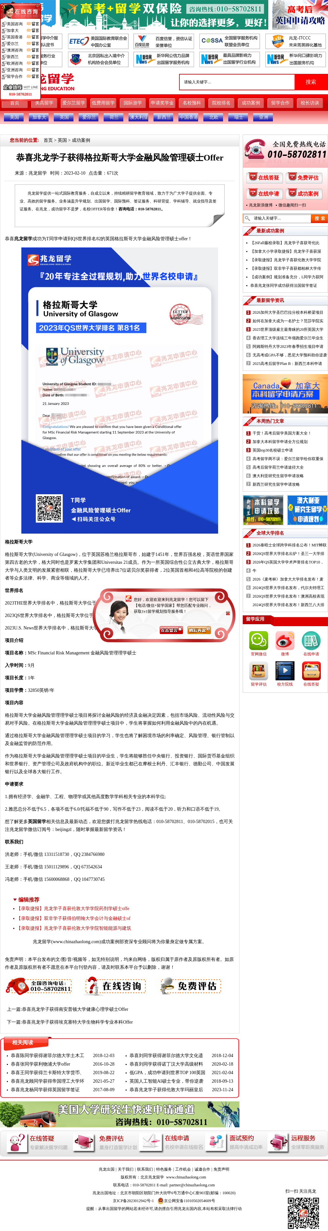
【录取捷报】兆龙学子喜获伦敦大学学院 (285, 260)
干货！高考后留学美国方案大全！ (282, 433)
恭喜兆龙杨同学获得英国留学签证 (45, 1089)
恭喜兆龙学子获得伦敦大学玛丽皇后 (166, 1089)
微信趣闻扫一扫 (292, 205)
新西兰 (164, 117)
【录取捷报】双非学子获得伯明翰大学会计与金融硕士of (73, 918)
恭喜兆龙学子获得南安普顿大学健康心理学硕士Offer (75, 1009)
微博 (285, 654)
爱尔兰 (89, 117)
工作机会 (183, 1169)
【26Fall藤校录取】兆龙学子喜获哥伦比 (284, 243)
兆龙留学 (38, 173)
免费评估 (307, 177)
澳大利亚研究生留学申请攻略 (278, 476)
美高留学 (44, 102)
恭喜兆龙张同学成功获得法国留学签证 (283, 285)
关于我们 (125, 1169)
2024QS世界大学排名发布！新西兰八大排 (288, 605)
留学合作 (280, 102)
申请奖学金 (162, 102)
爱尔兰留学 (73, 102)
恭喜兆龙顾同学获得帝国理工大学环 (47, 1081)
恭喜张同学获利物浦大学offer (40, 1064)
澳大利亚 (139, 117)
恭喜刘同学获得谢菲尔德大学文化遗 (166, 1055)
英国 (64, 117)
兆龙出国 (106, 1169)
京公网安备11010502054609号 (186, 1201)
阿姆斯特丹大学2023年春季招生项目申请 (288, 346)
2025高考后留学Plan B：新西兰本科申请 (287, 363)
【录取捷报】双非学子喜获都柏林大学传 (285, 268)
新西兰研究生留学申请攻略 (276, 484)
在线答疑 (268, 177)
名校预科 (192, 102)
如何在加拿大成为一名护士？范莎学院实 (288, 321)
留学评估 (259, 684)
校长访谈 (310, 102)
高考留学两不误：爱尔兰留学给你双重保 (288, 458)
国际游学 (133, 102)
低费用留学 (103, 102)
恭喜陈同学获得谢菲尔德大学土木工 (47, 1055)
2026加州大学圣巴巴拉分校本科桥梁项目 (288, 312)
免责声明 (221, 1169)
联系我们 (145, 1169)
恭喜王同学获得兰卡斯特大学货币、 (47, 1072)
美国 (14, 117)
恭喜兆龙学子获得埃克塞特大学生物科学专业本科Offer (77, 1022)
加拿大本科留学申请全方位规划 (280, 441)
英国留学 (37, 821)
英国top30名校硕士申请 (273, 450)
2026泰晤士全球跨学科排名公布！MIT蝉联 (290, 545)
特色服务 (164, 1169)
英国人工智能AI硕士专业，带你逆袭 (166, 1081)
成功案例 (251, 102)
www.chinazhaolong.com (76, 941)
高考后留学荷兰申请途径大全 (278, 467)
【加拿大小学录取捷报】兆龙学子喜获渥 (285, 251)
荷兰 (114, 117)
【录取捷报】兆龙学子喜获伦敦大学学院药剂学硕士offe (72, 908)
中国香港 (189, 117)
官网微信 (259, 654)
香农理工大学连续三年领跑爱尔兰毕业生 (288, 338)
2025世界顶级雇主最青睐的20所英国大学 (288, 329)
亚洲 (263, 117)
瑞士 (238, 117)
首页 (14, 102)
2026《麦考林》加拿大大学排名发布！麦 (288, 579)
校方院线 (285, 684)
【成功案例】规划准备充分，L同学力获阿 (286, 277)
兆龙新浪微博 (261, 205)
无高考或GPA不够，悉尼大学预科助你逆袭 (290, 355)
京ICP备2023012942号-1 (133, 1201)
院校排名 (221, 102)
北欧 (213, 117)
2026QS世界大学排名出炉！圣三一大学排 (288, 553)
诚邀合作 (202, 1169)
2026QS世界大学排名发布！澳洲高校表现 (288, 596)
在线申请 (268, 194)
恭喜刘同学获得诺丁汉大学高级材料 (166, 1064)
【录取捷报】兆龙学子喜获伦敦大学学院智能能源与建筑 (73, 928)
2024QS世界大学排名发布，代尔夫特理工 (288, 587)
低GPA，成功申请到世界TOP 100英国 (167, 1072)
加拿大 (39, 117)
